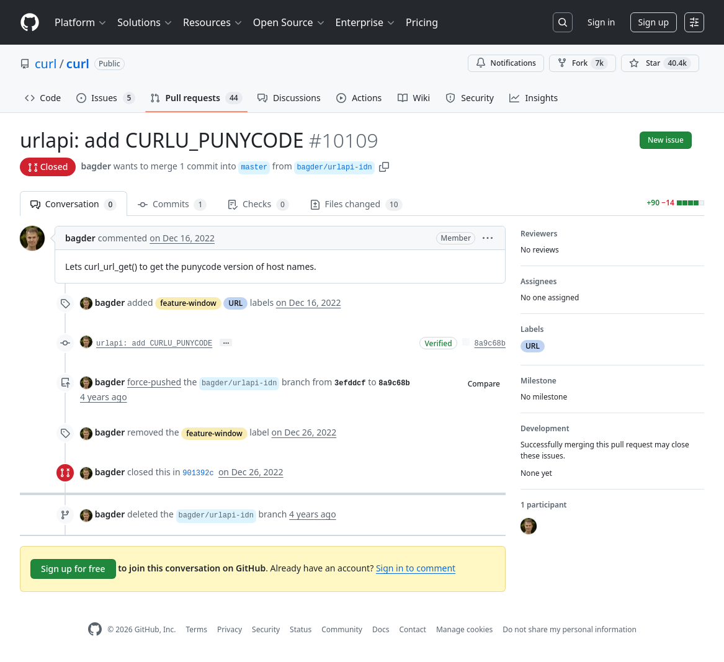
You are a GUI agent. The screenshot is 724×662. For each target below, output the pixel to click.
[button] (384, 165)
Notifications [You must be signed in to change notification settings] (506, 63)
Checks (258, 204)
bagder (96, 166)
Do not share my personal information (570, 629)
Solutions (145, 22)
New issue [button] (666, 140)
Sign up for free (73, 569)
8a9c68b (490, 343)
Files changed (356, 204)
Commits (172, 204)
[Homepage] (30, 22)
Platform (81, 22)
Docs (381, 629)
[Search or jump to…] (562, 22)
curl (45, 63)
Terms (196, 629)
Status (300, 629)
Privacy (229, 629)
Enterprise (366, 22)
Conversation (73, 204)
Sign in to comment (415, 568)
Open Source (289, 22)
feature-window (188, 303)
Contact (412, 629)
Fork (582, 63)
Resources (213, 22)
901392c (197, 473)
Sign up (653, 22)
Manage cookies (464, 629)
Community (341, 629)
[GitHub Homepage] (94, 629)
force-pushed (154, 382)
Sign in (601, 22)
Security (266, 629)
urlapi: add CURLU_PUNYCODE (154, 343)
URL (235, 303)
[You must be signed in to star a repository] (660, 63)
